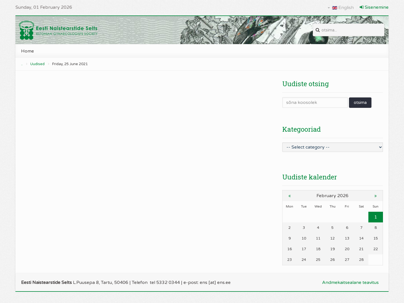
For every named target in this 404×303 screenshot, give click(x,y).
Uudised (37, 64)
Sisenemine (374, 7)
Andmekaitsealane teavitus (350, 282)
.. (22, 64)
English (341, 7)
